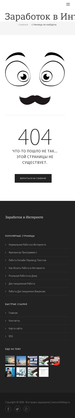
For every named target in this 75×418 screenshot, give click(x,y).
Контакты (14, 320)
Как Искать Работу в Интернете (27, 268)
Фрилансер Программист (23, 252)
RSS (11, 336)
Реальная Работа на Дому (23, 275)
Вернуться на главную (33, 178)
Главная (23, 24)
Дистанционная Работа (22, 283)
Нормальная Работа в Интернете (27, 244)
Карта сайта (15, 328)
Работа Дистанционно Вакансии (27, 291)
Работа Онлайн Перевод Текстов (27, 260)
